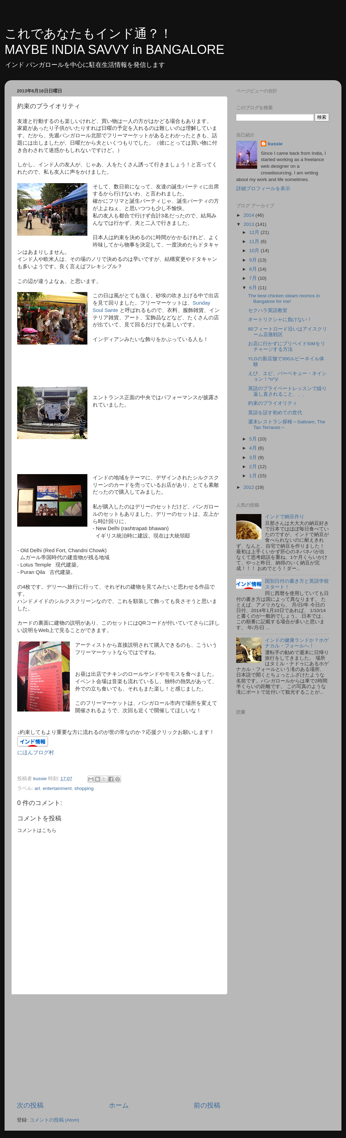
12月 (255, 232)
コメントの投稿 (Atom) (54, 1120)
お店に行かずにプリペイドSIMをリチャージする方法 (286, 346)
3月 (253, 457)
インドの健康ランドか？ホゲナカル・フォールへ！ (297, 643)
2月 (253, 466)
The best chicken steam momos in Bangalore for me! (284, 298)
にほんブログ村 (35, 752)
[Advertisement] (118, 1047)
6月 (253, 287)
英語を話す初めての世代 (275, 412)
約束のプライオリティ (272, 403)
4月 (253, 448)
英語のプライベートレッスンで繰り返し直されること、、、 (287, 391)
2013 (249, 224)
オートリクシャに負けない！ (280, 319)
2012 (249, 487)
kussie (275, 143)
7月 (253, 278)
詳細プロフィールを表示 (263, 188)
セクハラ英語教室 (267, 310)
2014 (249, 215)
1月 (253, 475)
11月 (255, 241)
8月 (253, 269)
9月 (253, 260)
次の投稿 (30, 1105)
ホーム (119, 1105)
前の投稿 (207, 1105)
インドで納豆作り (284, 516)
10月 (255, 250)
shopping (84, 788)
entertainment (57, 788)
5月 (253, 439)
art (37, 788)
